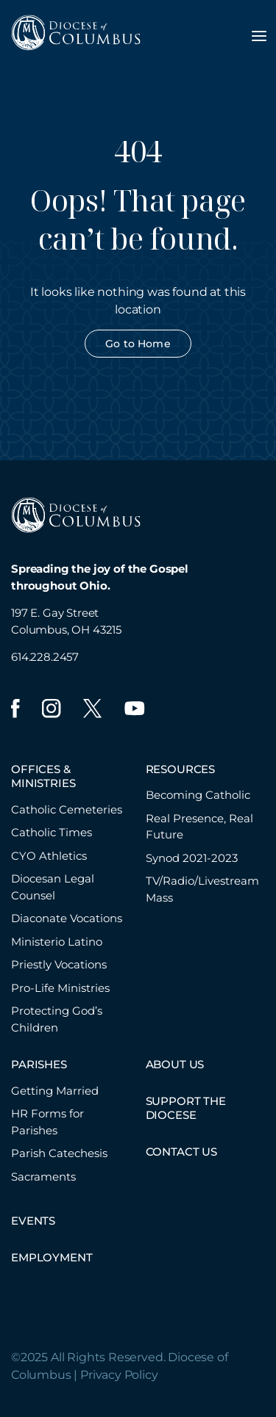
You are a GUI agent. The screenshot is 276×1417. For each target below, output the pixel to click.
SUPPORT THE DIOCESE (186, 1108)
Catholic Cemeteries (66, 809)
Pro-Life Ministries (60, 988)
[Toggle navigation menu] (259, 36)
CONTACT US (181, 1152)
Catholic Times (51, 832)
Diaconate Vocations (66, 918)
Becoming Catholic (198, 795)
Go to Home (137, 343)
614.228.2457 (45, 657)
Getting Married (55, 1091)
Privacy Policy (119, 1375)
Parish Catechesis (59, 1153)
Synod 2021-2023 (192, 858)
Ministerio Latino (56, 942)
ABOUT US (175, 1064)
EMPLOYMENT (51, 1257)
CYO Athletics (49, 856)
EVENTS (33, 1221)
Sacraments (43, 1177)
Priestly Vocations (59, 964)
